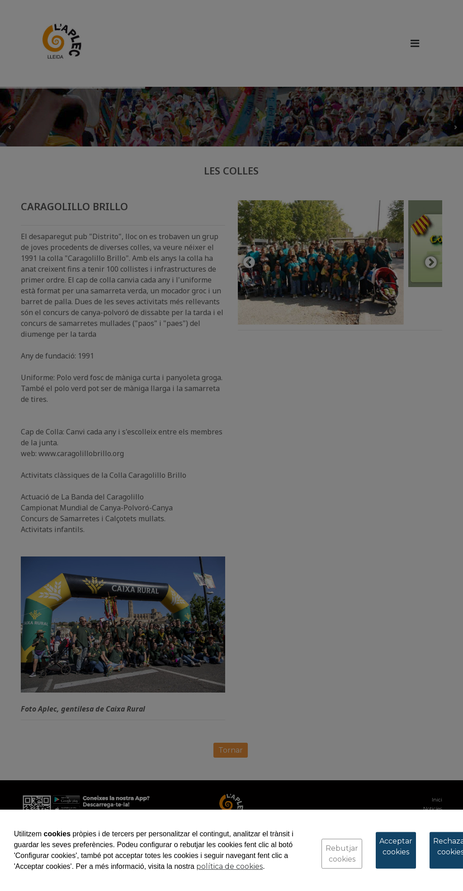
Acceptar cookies (395, 846)
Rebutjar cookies (342, 853)
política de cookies (229, 866)
